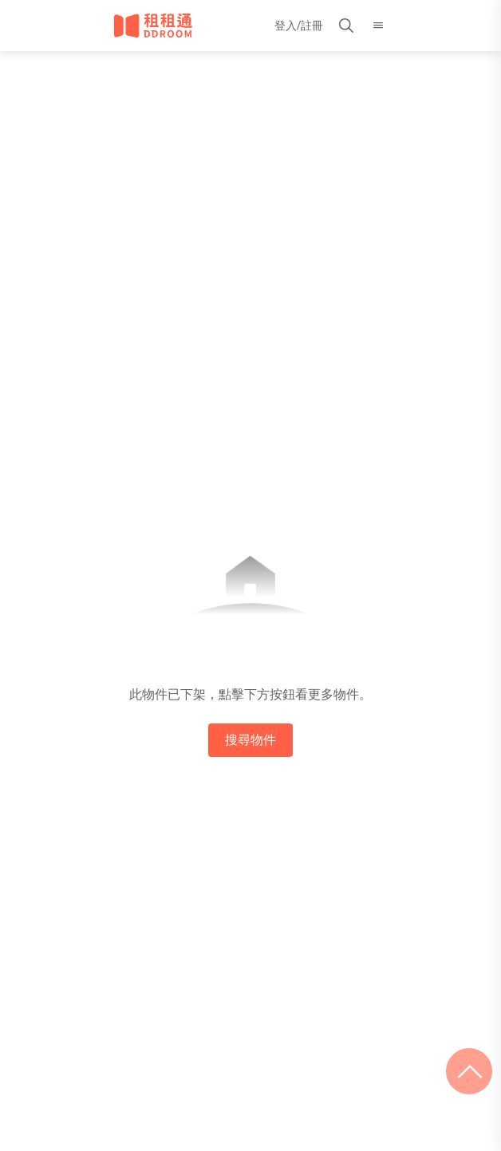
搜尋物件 (250, 739)
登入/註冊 (299, 25)
